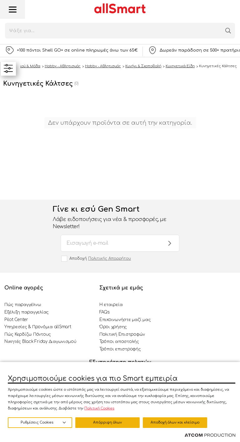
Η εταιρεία (110, 305)
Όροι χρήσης (113, 327)
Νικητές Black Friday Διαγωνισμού (40, 341)
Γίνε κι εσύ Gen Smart (114, 217)
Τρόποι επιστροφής (120, 349)
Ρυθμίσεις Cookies (37, 422)
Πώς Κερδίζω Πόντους (27, 334)
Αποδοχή (100, 258)
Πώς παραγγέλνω (22, 305)
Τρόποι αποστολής (119, 341)
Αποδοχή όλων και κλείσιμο (175, 422)
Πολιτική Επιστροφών (122, 334)
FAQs (104, 312)
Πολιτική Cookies (99, 408)
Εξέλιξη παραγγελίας (26, 312)
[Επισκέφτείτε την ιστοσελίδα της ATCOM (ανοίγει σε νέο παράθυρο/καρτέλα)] (210, 435)
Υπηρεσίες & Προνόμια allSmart (37, 327)
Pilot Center (16, 320)
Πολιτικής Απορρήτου (109, 258)
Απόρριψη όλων (107, 422)
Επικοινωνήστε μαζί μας (125, 320)
